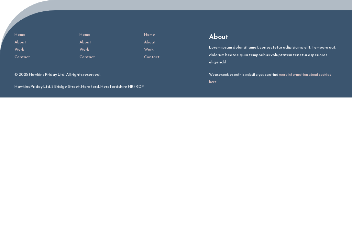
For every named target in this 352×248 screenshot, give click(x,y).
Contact (22, 57)
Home (19, 34)
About (20, 42)
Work (19, 49)
